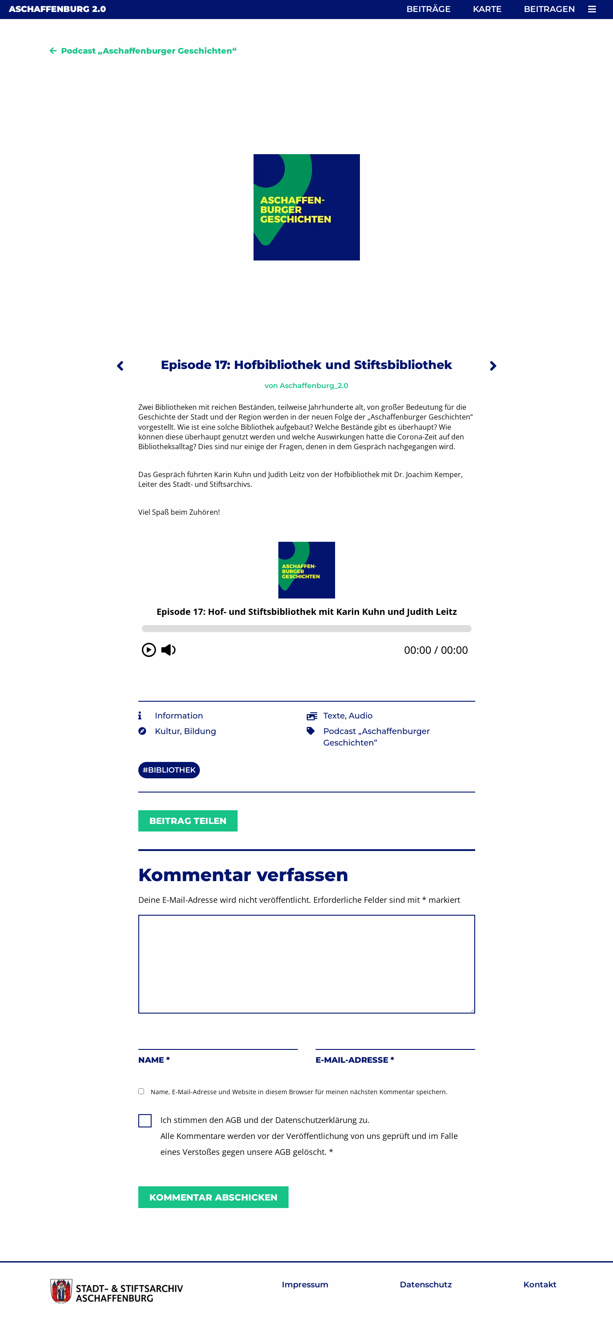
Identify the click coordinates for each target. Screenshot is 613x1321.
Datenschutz (426, 1285)
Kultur (167, 731)
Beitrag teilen (187, 821)
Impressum (305, 1285)
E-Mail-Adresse (355, 1060)
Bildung (200, 731)
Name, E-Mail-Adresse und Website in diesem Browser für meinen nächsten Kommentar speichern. (299, 1092)
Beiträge (428, 9)
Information (179, 716)
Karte (487, 9)
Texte (334, 716)
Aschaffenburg (57, 9)
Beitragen (549, 9)
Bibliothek (171, 769)
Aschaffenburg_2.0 (314, 385)
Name (154, 1060)
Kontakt (540, 1285)
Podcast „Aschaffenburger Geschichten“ (149, 51)
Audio (361, 716)
